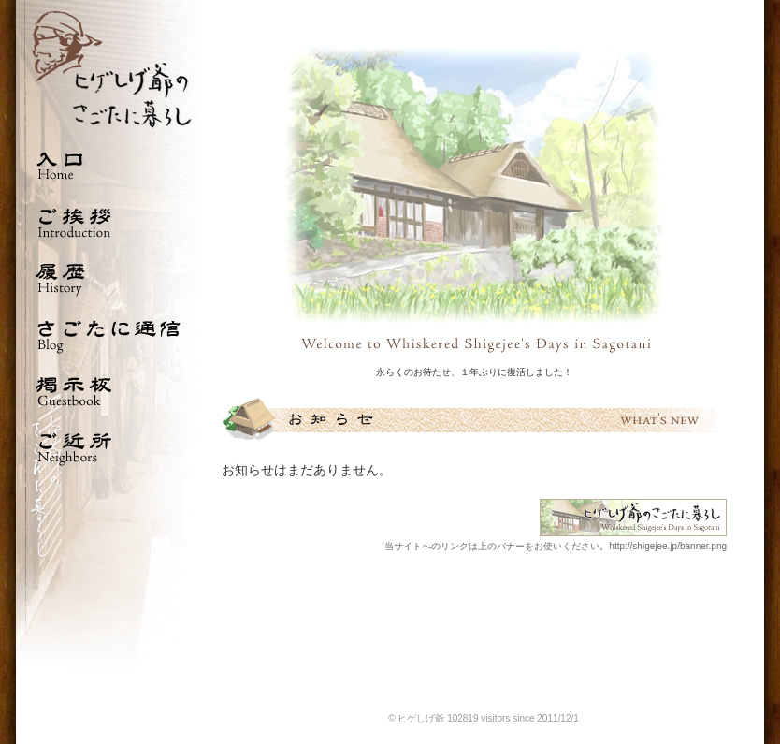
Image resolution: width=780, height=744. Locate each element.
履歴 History (109, 278)
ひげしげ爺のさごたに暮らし (109, 69)
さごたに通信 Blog (109, 334)
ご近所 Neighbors (109, 446)
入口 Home (109, 166)
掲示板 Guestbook (109, 390)
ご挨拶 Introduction (109, 222)
